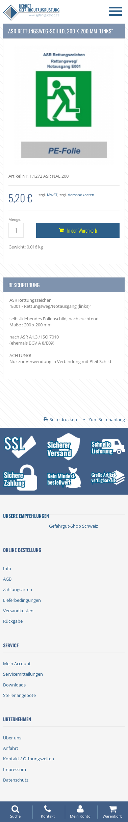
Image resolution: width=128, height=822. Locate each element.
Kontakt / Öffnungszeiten (28, 759)
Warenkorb (112, 812)
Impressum (14, 769)
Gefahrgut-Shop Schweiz (73, 526)
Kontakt (47, 812)
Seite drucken (63, 419)
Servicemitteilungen (23, 674)
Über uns (12, 738)
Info (7, 568)
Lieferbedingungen (22, 600)
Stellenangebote (19, 695)
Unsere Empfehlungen (26, 515)
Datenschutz (15, 780)
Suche (15, 812)
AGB (7, 579)
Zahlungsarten (17, 589)
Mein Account (17, 663)
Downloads (14, 685)
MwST (52, 194)
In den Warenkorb (82, 230)
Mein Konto (80, 812)
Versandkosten (81, 194)
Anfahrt (10, 748)
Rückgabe (13, 621)
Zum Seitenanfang (106, 419)
